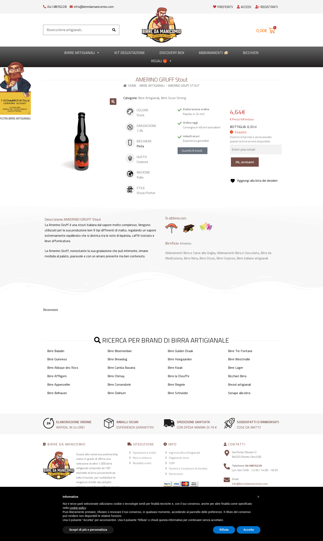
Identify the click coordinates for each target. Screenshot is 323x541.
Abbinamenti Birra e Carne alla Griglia (190, 252)
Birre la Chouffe (178, 376)
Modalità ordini (142, 463)
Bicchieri (251, 52)
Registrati (266, 6)
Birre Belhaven (57, 392)
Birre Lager (235, 367)
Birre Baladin (55, 350)
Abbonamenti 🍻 (213, 52)
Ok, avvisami (244, 162)
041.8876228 (57, 6)
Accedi (244, 6)
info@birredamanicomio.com (94, 6)
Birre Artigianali (82, 53)
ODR (172, 463)
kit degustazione (129, 52)
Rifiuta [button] (224, 529)
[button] (113, 101)
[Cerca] (114, 30)
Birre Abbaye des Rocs (62, 367)
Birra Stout (207, 258)
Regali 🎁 (161, 61)
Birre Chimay (116, 376)
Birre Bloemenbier (120, 350)
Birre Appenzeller (58, 384)
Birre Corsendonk (119, 384)
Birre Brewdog (117, 359)
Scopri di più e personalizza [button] (88, 529)
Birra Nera (191, 258)
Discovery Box (171, 52)
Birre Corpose (226, 258)
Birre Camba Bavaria (121, 367)
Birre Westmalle (239, 359)
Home (132, 85)
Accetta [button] (248, 529)
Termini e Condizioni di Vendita (188, 468)
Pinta (140, 146)
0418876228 (253, 465)
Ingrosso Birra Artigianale (184, 452)
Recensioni (176, 474)
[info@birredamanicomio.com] (71, 5)
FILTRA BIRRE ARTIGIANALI (15, 118)
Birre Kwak (175, 367)
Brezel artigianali (239, 384)
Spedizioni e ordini (144, 452)
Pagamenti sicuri (179, 458)
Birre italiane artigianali (252, 258)
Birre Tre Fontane (240, 350)
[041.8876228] (44, 5)
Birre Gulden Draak (180, 350)
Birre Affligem (57, 376)
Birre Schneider (178, 392)
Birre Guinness (57, 359)
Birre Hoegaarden (180, 359)
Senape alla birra (239, 392)
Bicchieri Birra (237, 376)
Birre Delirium (117, 392)
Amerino (185, 243)
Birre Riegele (176, 384)
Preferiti (223, 6)
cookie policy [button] (77, 507)
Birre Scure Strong (173, 97)
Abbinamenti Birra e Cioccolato (238, 252)
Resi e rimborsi (142, 458)
